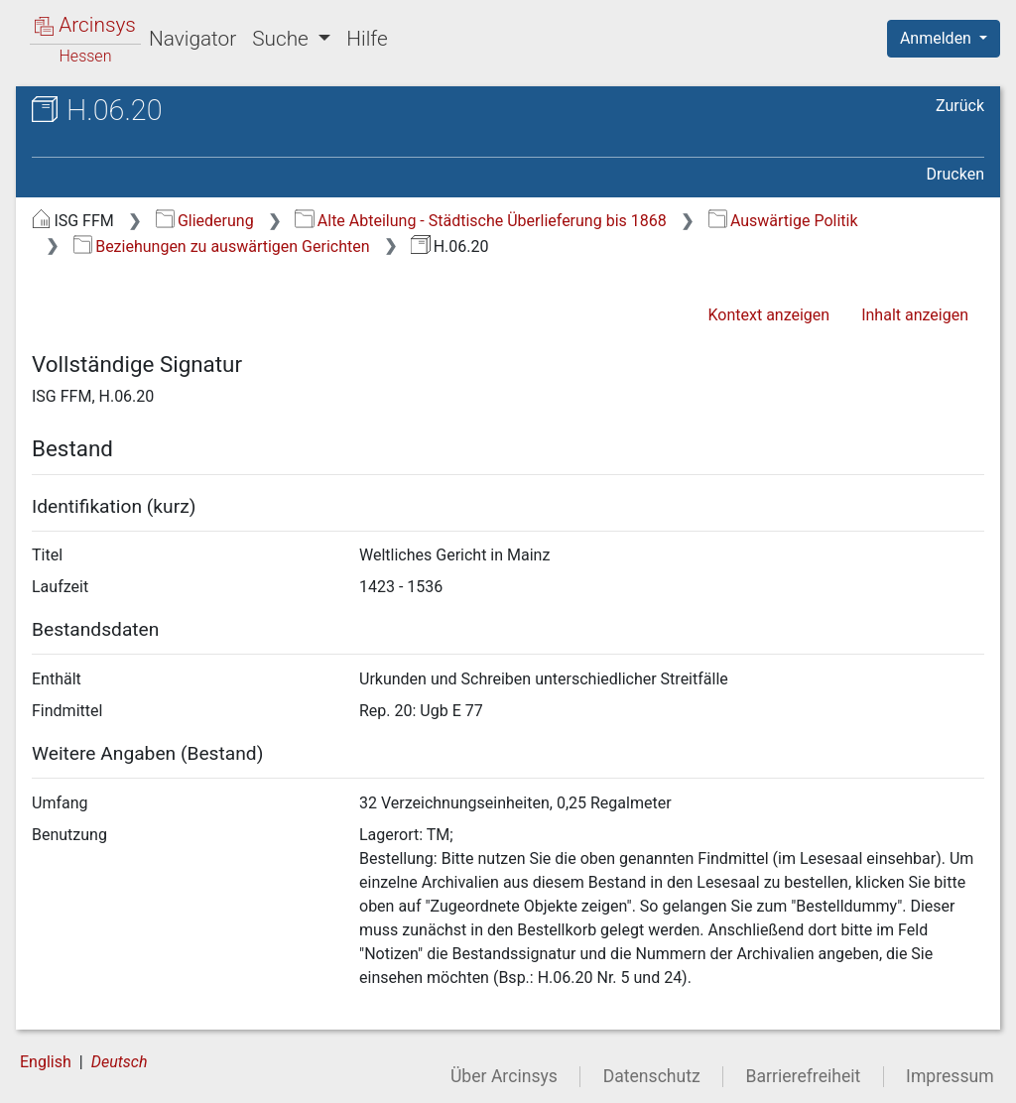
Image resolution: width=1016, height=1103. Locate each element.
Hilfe (366, 39)
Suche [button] (283, 39)
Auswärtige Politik (783, 220)
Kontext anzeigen (768, 315)
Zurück (960, 105)
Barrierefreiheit (803, 1076)
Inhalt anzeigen (914, 315)
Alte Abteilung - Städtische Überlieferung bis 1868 (480, 220)
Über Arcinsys (504, 1076)
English (45, 1061)
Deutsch (119, 1061)
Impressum (950, 1076)
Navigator (192, 39)
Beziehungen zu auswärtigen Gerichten (221, 246)
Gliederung (205, 220)
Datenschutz (651, 1076)
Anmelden (937, 38)
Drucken (955, 174)
